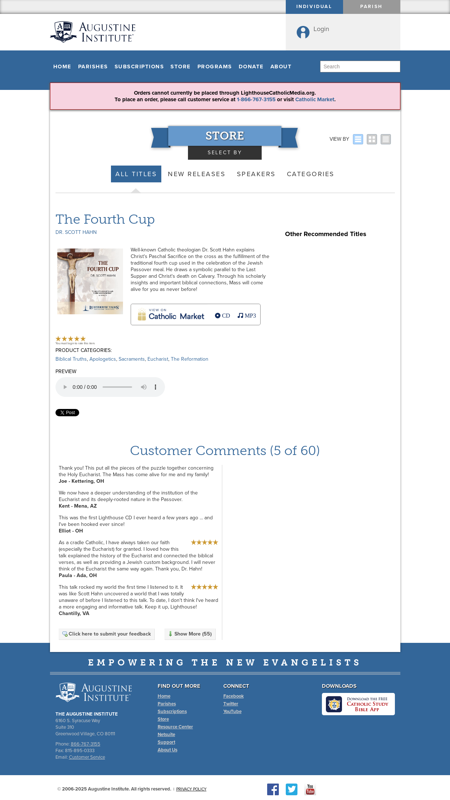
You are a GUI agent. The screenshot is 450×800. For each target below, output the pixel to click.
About (281, 66)
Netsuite (166, 735)
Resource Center (175, 727)
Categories (311, 174)
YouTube (232, 711)
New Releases (197, 174)
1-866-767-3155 (256, 99)
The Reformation (189, 359)
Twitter (230, 704)
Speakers (256, 174)
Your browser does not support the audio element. (110, 387)
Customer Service (87, 757)
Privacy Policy (191, 789)
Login (321, 29)
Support (166, 742)
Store (180, 66)
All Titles (136, 174)
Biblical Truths (71, 359)
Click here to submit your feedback (106, 634)
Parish (371, 7)
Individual (314, 7)
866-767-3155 (85, 744)
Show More (190, 634)
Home (62, 66)
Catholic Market (314, 99)
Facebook (233, 696)
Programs (214, 66)
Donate (251, 66)
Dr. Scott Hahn (76, 232)
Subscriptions (139, 66)
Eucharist (157, 359)
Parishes (93, 66)
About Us (167, 750)
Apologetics (102, 359)
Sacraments (132, 359)
